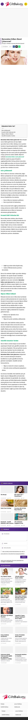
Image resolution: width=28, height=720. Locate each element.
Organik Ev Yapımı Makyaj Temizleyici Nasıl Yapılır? (20, 617)
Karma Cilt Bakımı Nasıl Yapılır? (20, 635)
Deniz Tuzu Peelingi (6, 508)
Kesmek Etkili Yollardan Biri (8, 132)
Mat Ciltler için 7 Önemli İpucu (18, 495)
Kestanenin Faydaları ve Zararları (21, 655)
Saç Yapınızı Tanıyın (6, 576)
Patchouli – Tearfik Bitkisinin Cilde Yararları (7, 522)
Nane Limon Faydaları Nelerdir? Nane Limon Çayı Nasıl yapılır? (21, 597)
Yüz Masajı (3, 494)
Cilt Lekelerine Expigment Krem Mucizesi (18, 523)
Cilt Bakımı (9, 43)
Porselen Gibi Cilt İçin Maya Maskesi (20, 509)
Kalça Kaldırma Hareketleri (5, 635)
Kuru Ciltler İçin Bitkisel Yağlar (5, 596)
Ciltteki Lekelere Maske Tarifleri (19, 577)
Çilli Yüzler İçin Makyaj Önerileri (7, 616)
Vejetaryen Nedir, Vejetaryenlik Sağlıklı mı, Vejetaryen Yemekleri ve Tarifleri (6, 657)
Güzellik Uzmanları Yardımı (8, 135)
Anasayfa (4, 43)
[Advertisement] (14, 23)
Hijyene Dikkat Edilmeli (7, 134)
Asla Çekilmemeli (6, 130)
